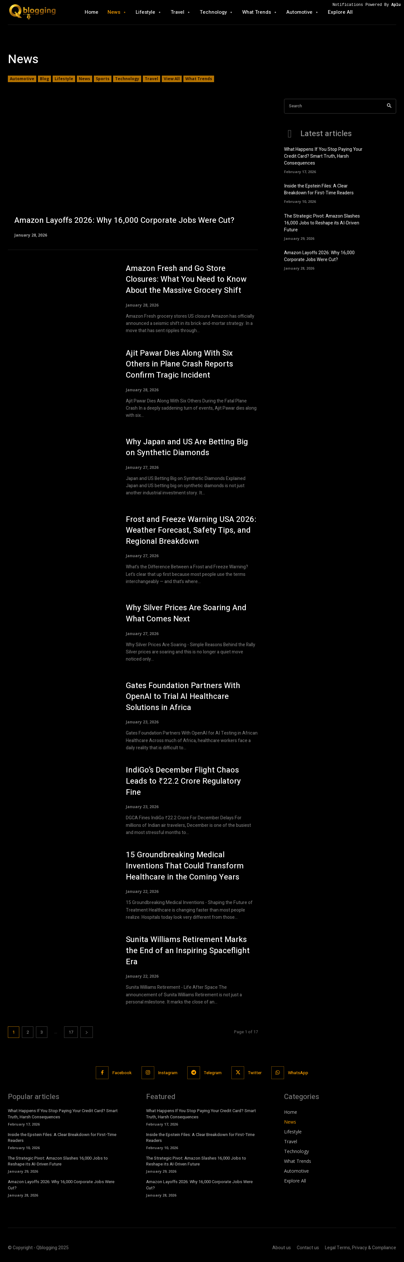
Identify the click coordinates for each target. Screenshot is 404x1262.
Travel (151, 79)
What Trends (198, 79)
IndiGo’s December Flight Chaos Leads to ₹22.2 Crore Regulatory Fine (183, 781)
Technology (127, 79)
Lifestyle (64, 79)
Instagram (167, 1073)
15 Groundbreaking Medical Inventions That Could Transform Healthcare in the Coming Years (185, 865)
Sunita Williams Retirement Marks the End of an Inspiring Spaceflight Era (188, 950)
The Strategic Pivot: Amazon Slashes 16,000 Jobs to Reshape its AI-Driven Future (322, 223)
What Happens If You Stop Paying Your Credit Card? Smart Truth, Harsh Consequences (323, 156)
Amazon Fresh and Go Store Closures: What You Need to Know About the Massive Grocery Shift (186, 279)
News (84, 79)
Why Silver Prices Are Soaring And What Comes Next (186, 613)
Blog (44, 79)
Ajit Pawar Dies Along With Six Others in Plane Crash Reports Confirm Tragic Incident (179, 364)
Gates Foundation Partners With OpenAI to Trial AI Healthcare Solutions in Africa (183, 696)
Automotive (22, 79)
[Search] (389, 106)
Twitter (254, 1073)
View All (172, 79)
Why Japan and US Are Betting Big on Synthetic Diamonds (187, 447)
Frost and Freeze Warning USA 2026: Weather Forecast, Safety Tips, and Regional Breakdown (191, 530)
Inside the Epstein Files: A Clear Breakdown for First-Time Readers (319, 189)
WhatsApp (298, 1073)
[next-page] (86, 1032)
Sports (102, 79)
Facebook (122, 1073)
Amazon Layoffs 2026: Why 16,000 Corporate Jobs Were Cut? (319, 256)
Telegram (213, 1073)
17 (71, 1032)
